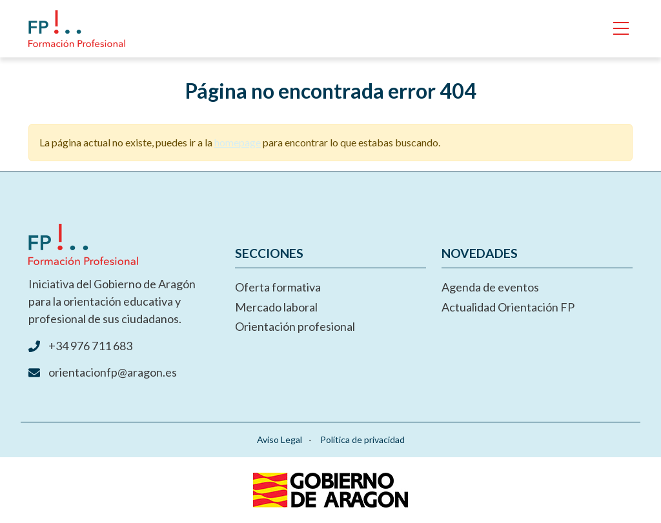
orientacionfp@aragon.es (112, 372)
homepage (237, 142)
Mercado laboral (276, 307)
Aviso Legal (279, 439)
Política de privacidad (362, 439)
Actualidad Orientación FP (508, 307)
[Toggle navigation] (621, 28)
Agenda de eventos (490, 287)
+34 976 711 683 (90, 346)
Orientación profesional (295, 326)
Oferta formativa (278, 287)
